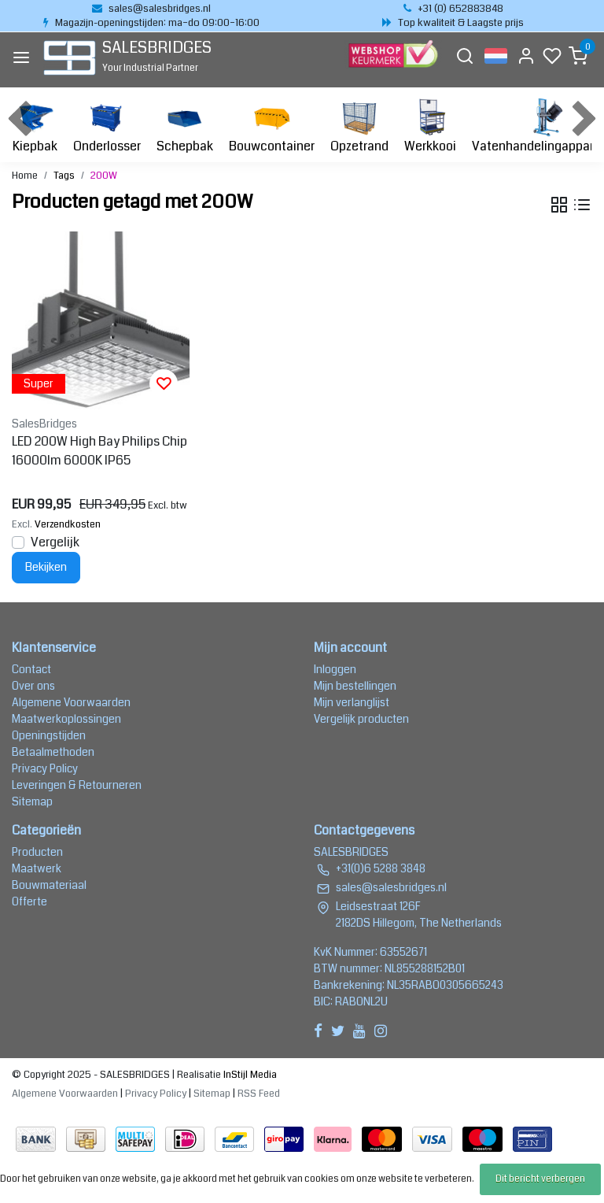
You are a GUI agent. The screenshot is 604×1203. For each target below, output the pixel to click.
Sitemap (32, 801)
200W (103, 175)
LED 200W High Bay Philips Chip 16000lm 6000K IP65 (99, 450)
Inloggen (335, 669)
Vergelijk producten (361, 719)
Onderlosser (107, 126)
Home (25, 175)
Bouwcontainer (272, 126)
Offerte (29, 901)
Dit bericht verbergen (540, 1179)
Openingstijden (49, 735)
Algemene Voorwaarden (71, 702)
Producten (37, 852)
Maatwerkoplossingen (66, 719)
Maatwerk (36, 868)
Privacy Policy (45, 768)
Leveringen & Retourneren (77, 785)
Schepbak (185, 126)
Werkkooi (430, 126)
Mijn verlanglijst (351, 702)
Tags (64, 175)
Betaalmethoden (53, 752)
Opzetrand (359, 126)
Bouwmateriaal (49, 885)
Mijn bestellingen (355, 686)
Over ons (33, 686)
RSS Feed (259, 1093)
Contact (31, 669)
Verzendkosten (68, 524)
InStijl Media (249, 1075)
